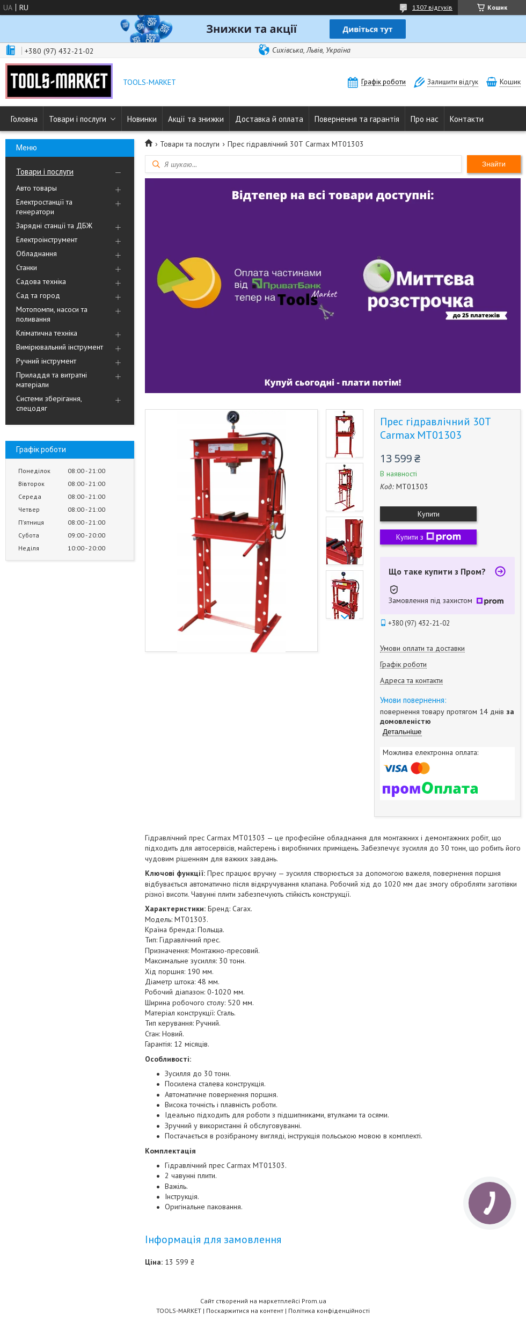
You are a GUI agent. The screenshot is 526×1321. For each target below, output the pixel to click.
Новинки (142, 119)
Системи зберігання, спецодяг (49, 403)
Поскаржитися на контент (244, 1311)
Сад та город (38, 295)
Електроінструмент (46, 239)
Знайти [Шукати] (494, 164)
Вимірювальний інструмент (59, 347)
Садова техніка (41, 281)
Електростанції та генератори (44, 206)
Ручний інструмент (46, 361)
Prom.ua (314, 1301)
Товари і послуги (77, 119)
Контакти (467, 119)
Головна (24, 119)
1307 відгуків (432, 7)
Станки (26, 267)
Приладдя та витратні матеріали (51, 379)
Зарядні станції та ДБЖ (54, 225)
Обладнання (36, 253)
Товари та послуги (190, 144)
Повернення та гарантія (357, 119)
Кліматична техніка (46, 333)
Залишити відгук (452, 81)
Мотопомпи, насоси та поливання (51, 314)
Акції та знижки (196, 119)
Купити (429, 514)
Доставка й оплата (269, 119)
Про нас (425, 119)
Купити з (428, 537)
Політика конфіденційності (329, 1311)
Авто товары (36, 188)
